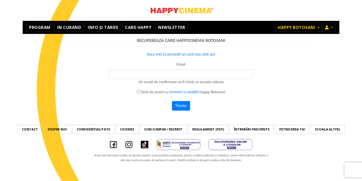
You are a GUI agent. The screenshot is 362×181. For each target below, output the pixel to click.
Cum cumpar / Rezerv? (163, 129)
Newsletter (171, 27)
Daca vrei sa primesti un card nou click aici (181, 54)
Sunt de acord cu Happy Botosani (181, 91)
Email (181, 64)
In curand (69, 27)
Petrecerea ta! (292, 129)
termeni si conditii (184, 91)
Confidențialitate (93, 129)
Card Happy (138, 27)
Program (40, 27)
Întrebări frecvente (251, 129)
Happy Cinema (181, 10)
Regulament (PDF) (208, 129)
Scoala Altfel (327, 129)
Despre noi (57, 129)
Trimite (181, 105)
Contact (30, 129)
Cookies (127, 129)
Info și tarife (103, 27)
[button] (329, 27)
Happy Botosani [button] (297, 27)
